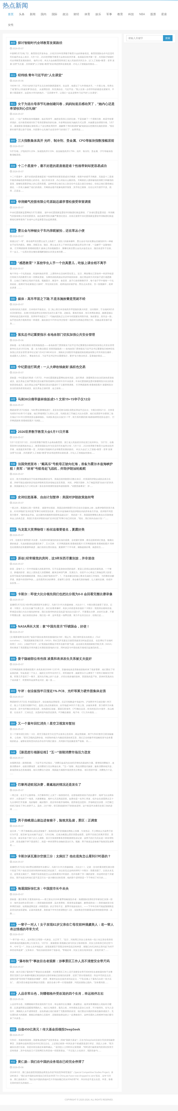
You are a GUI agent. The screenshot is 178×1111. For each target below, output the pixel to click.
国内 (43, 14)
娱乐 (98, 14)
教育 (120, 14)
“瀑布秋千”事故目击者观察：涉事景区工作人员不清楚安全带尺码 (64, 966)
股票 (153, 14)
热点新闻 (15, 5)
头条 (22, 14)
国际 (54, 14)
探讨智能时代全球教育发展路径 (40, 43)
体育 (87, 14)
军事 (109, 14)
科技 (131, 14)
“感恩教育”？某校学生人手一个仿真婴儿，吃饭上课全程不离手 (62, 264)
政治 (65, 14)
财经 (76, 14)
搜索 (167, 38)
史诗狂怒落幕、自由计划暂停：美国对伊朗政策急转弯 (56, 500)
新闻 (32, 14)
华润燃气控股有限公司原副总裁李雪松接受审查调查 (54, 203)
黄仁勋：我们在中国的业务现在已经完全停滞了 (51, 1067)
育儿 (13, 104)
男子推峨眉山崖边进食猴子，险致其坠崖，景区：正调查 (57, 825)
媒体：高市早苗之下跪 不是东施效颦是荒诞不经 (52, 300)
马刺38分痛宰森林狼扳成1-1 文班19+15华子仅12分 (54, 401)
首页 (11, 14)
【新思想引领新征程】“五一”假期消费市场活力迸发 (54, 756)
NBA (142, 14)
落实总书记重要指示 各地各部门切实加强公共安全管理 (56, 336)
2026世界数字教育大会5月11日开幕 (43, 434)
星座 (164, 14)
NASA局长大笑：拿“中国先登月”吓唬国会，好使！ (54, 630)
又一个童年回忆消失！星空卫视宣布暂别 (46, 727)
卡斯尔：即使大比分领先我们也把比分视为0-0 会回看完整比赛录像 (65, 597)
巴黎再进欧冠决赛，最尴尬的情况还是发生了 (50, 789)
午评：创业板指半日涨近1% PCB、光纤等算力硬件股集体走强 (62, 695)
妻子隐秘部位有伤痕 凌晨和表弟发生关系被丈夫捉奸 (55, 662)
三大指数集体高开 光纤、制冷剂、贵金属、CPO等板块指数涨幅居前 (66, 141)
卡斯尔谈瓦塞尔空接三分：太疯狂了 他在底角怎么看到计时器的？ (64, 861)
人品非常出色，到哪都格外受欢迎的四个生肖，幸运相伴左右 (61, 999)
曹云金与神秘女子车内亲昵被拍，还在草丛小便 (51, 231)
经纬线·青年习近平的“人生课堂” (40, 75)
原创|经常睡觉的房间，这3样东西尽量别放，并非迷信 (56, 561)
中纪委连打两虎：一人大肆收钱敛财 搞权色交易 (52, 369)
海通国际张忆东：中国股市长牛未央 (43, 893)
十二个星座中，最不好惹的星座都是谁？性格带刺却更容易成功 (62, 167)
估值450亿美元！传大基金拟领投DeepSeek (49, 1035)
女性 (11, 25)
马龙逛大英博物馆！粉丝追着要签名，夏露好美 (51, 532)
